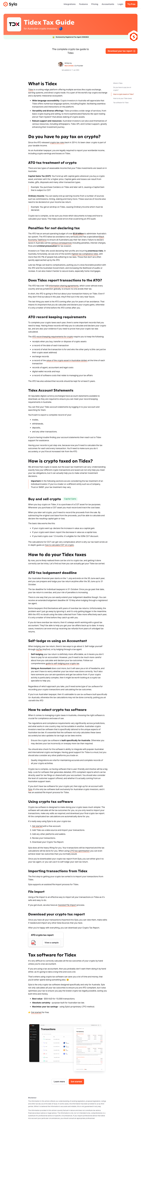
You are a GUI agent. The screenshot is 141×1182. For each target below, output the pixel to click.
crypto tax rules (57, 142)
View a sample (52, 942)
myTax (39, 649)
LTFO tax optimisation (80, 851)
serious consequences (61, 243)
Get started (37, 826)
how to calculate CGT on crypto (59, 545)
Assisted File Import (67, 905)
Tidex (30, 89)
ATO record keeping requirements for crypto (52, 336)
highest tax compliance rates (85, 254)
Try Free (131, 4)
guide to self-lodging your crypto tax (62, 663)
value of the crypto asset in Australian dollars (66, 360)
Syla (30, 789)
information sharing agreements (64, 285)
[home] (10, 4)
